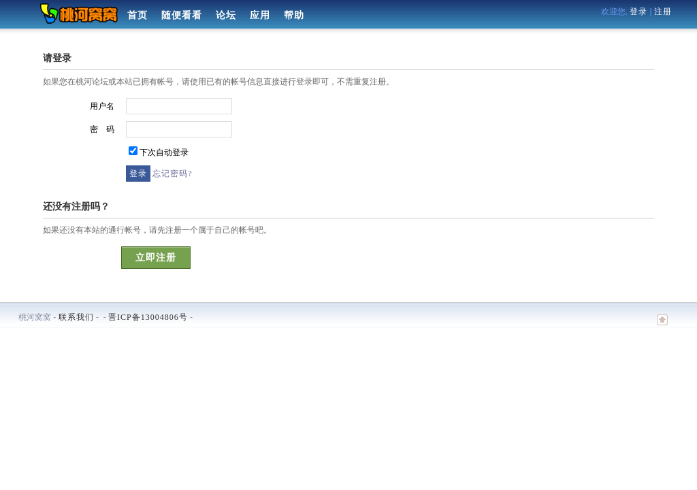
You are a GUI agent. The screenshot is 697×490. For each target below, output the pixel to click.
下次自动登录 (164, 152)
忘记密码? (172, 173)
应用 (260, 15)
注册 (663, 11)
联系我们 (76, 317)
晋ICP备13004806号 (148, 317)
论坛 (226, 15)
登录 (638, 11)
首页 (137, 15)
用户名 (102, 106)
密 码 (102, 129)
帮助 (294, 15)
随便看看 (181, 15)
